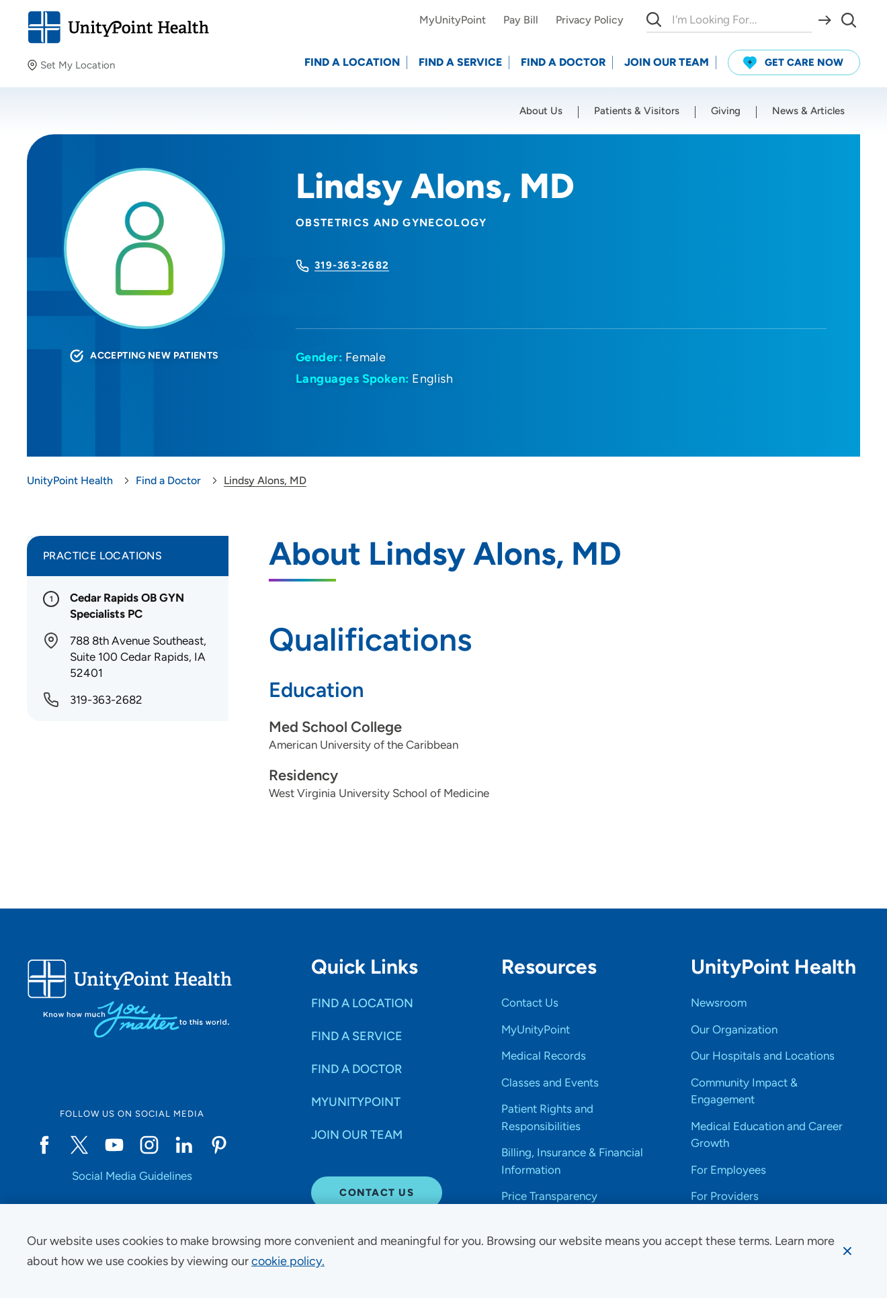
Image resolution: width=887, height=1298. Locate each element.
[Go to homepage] (118, 27)
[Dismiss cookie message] (847, 1251)
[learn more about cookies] (288, 1261)
